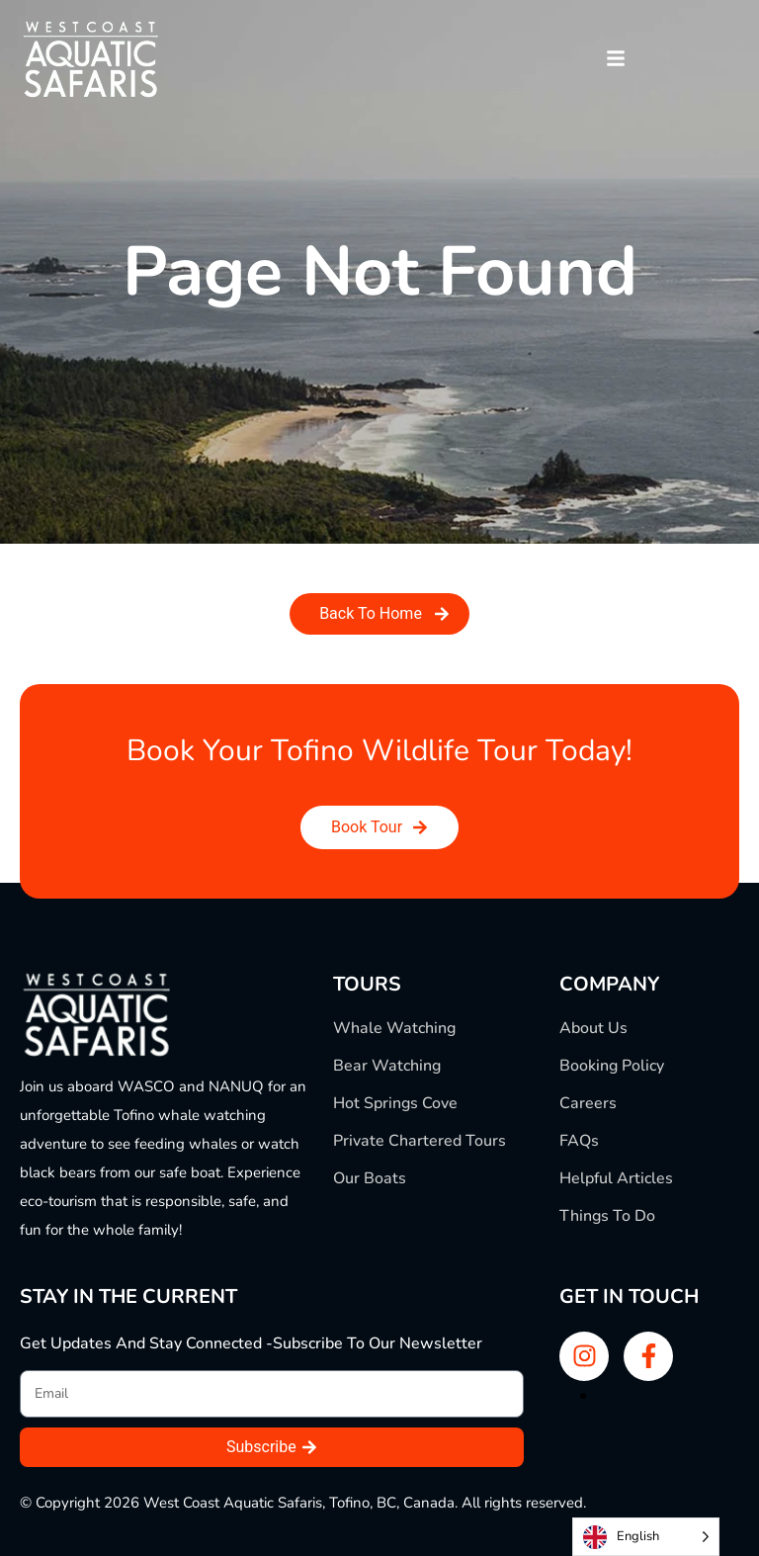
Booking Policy (611, 1066)
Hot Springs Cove (395, 1103)
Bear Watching (387, 1066)
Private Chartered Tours (419, 1141)
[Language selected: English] (645, 1536)
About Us (593, 1028)
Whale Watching (394, 1028)
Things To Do (607, 1216)
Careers (588, 1103)
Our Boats (369, 1178)
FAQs (579, 1141)
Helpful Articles (616, 1178)
